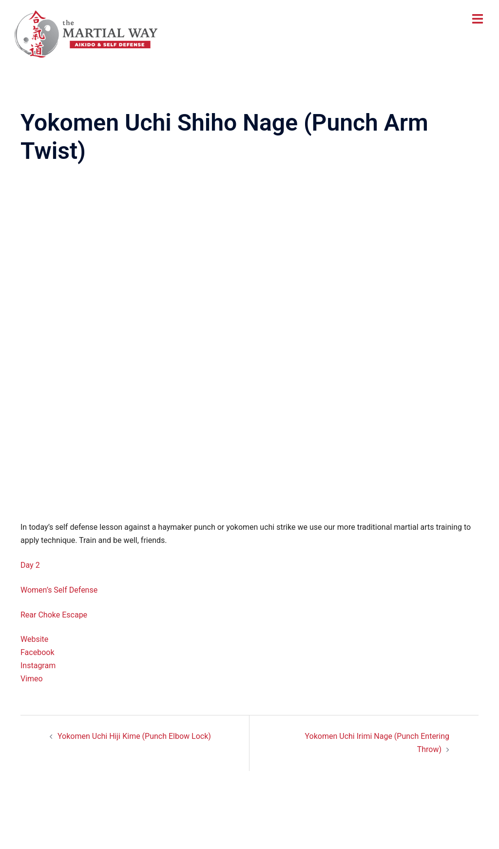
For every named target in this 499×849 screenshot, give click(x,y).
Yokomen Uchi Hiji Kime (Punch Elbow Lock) (134, 736)
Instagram (38, 665)
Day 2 (30, 565)
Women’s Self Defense (58, 590)
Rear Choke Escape (53, 614)
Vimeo (31, 678)
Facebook (37, 652)
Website (34, 639)
